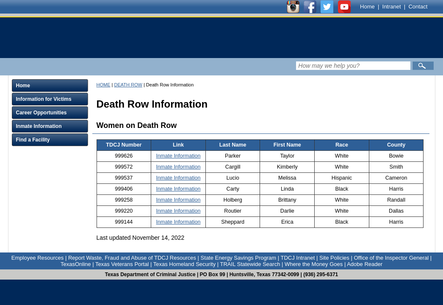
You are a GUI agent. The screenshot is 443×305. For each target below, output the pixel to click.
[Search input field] (353, 65)
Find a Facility (33, 140)
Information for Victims (44, 99)
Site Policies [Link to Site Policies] (334, 258)
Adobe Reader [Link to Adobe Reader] (364, 264)
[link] (169, 37)
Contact (417, 6)
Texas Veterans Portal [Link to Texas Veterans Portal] (122, 264)
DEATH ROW (128, 84)
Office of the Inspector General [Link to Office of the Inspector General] (391, 258)
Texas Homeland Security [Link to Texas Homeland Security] (184, 264)
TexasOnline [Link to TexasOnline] (76, 264)
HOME (104, 84)
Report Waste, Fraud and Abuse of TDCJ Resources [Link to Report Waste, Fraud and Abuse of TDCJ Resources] (132, 258)
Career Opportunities (41, 113)
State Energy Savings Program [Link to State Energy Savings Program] (238, 258)
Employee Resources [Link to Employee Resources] (37, 258)
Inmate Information (39, 126)
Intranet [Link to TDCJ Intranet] (391, 6)
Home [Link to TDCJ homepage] (367, 6)
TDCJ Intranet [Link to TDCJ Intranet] (297, 258)
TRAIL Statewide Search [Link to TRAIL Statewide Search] (250, 264)
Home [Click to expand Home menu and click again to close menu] (23, 86)
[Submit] (423, 65)
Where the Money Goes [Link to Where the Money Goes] (314, 264)
